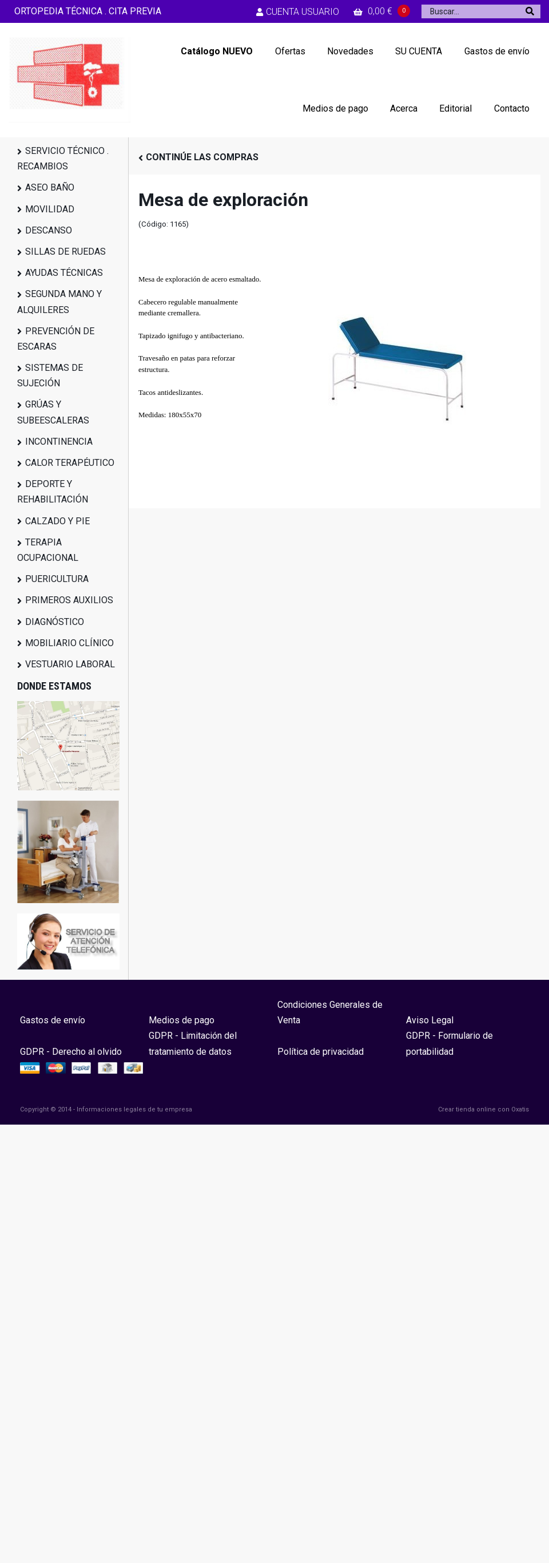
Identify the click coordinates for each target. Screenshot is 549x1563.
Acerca (403, 108)
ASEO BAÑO (49, 187)
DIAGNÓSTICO (54, 621)
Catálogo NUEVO (217, 51)
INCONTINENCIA (59, 441)
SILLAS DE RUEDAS (65, 251)
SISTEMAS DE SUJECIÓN (50, 375)
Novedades (350, 51)
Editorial (455, 108)
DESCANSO (48, 230)
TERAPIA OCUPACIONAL (47, 550)
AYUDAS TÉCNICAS (64, 272)
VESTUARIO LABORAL (70, 664)
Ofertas (290, 51)
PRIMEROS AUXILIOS (69, 600)
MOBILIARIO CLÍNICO (69, 643)
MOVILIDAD (49, 209)
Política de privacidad (320, 1051)
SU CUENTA (418, 51)
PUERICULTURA (57, 578)
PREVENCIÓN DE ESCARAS (55, 339)
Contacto (512, 108)
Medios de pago (335, 108)
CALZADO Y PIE (57, 521)
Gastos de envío (497, 51)
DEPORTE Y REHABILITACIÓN (52, 491)
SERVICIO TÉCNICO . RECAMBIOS (63, 158)
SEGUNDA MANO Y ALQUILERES (59, 301)
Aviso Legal (429, 1020)
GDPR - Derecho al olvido (71, 1051)
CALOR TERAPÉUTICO (69, 462)
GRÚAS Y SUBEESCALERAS (53, 412)
